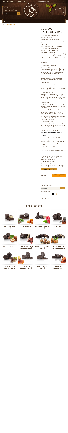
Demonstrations (11, 1)
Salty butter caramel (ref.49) (48, 161)
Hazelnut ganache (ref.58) (48, 121)
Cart (59, 9)
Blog (25, 1)
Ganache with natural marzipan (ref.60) (51, 130)
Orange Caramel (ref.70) (48, 154)
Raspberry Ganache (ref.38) (48, 84)
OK (18, 13)
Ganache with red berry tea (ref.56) (50, 109)
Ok (62, 188)
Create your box (60, 19)
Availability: (43, 175)
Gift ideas (17, 21)
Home (3, 24)
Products (9, 21)
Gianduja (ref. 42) (46, 102)
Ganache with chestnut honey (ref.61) (51, 137)
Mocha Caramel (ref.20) (48, 75)
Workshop (19, 1)
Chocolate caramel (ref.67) (48, 146)
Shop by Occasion (27, 21)
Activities (37, 21)
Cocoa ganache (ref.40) (47, 92)
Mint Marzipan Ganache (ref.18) (50, 65)
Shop (4, 1)
